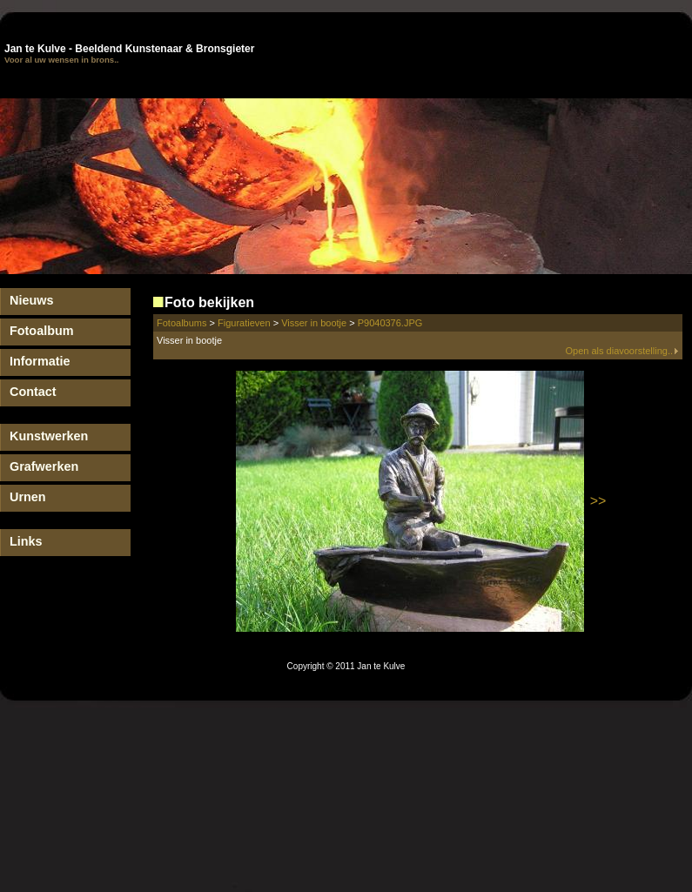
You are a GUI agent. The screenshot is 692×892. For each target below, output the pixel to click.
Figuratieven (244, 323)
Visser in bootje (313, 323)
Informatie (40, 361)
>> (598, 500)
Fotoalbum (42, 331)
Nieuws (31, 300)
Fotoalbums (181, 323)
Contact (33, 392)
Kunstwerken (49, 436)
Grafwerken (44, 466)
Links (26, 541)
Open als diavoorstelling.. (622, 350)
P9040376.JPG (390, 323)
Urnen (28, 497)
